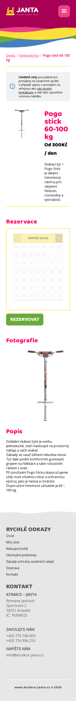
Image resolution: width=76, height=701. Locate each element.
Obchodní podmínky (21, 555)
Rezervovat (24, 319)
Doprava (12, 568)
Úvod (10, 536)
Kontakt (12, 574)
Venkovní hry (29, 55)
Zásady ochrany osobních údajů (30, 561)
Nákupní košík (17, 548)
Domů (10, 55)
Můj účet (12, 542)
